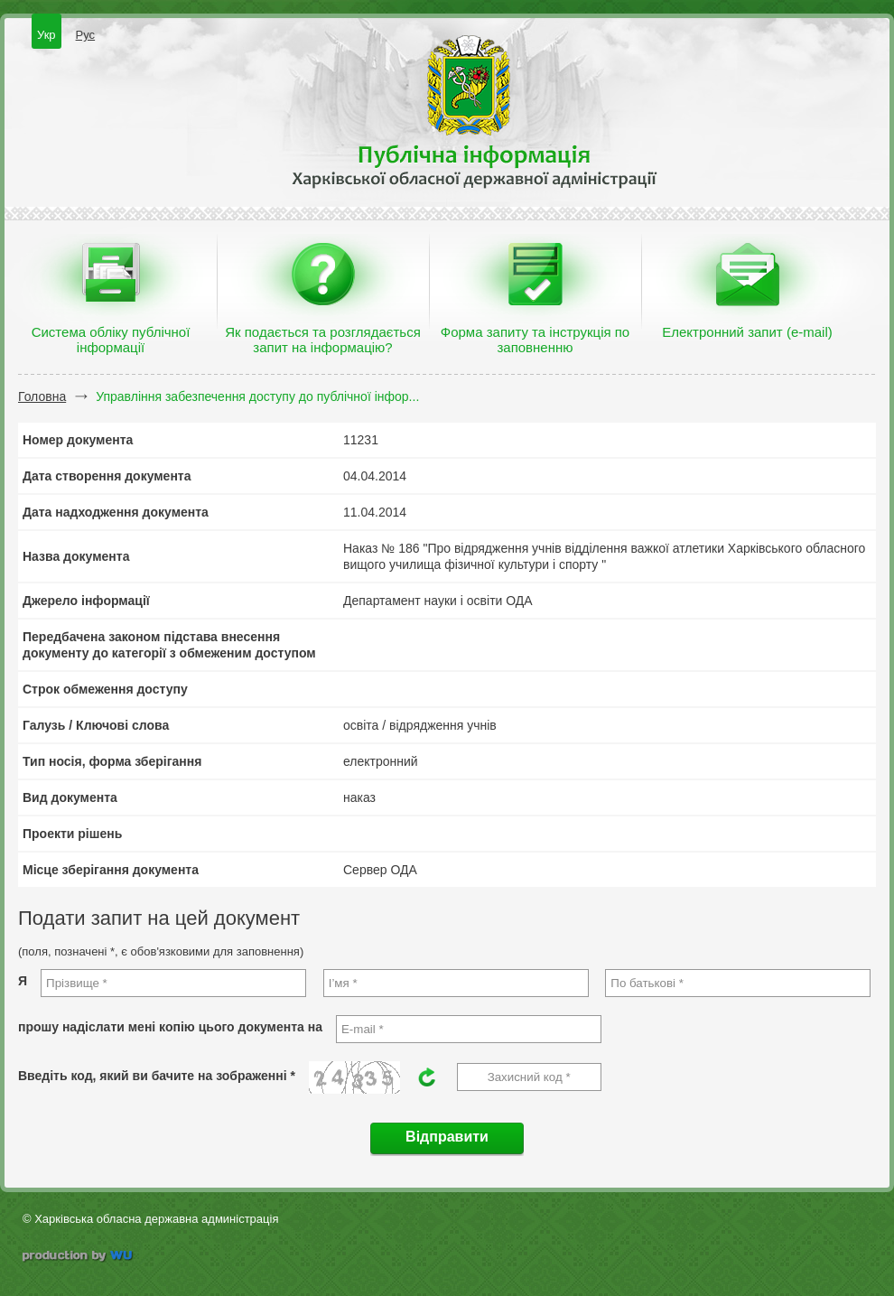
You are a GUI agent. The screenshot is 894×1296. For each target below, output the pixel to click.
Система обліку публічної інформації (111, 339)
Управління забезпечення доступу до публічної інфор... (257, 396)
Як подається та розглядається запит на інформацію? (323, 339)
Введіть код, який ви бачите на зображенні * (156, 1075)
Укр (46, 35)
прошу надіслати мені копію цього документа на (170, 1027)
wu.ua (79, 1257)
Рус (86, 35)
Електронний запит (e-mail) (747, 332)
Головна (42, 396)
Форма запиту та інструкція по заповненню (535, 339)
